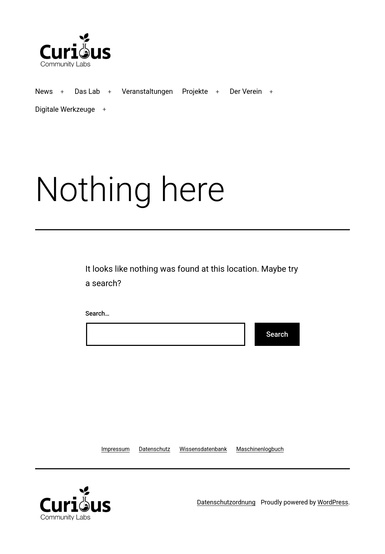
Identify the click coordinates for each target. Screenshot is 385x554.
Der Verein (246, 91)
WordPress (333, 502)
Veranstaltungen (147, 91)
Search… (97, 313)
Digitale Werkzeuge (65, 109)
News (44, 91)
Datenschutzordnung (226, 502)
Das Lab (87, 91)
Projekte (195, 91)
